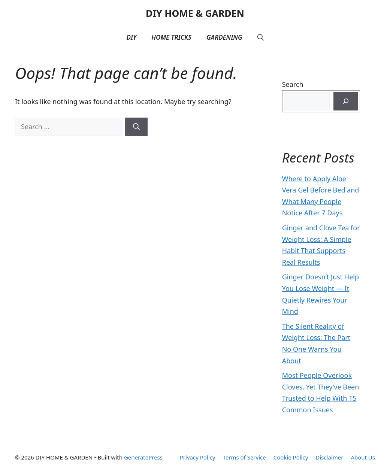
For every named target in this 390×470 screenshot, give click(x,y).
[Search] (136, 127)
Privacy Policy (197, 457)
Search (292, 84)
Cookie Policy (290, 457)
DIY (131, 37)
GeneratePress (143, 457)
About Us (363, 457)
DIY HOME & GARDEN (195, 13)
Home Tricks (171, 37)
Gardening (224, 37)
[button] (260, 37)
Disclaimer (329, 457)
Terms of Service (244, 457)
